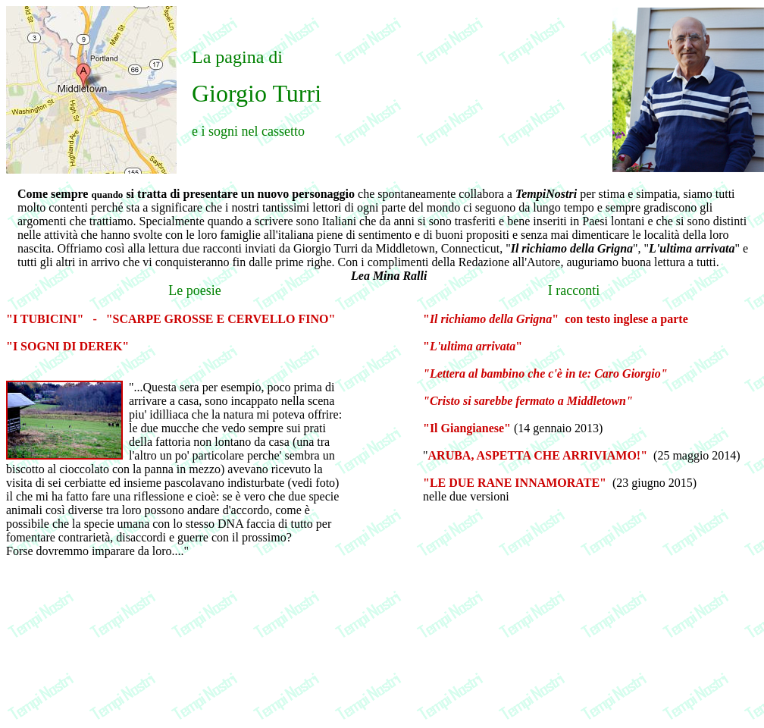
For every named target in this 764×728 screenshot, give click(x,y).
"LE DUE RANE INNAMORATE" (516, 482)
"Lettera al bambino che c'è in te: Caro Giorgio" (545, 373)
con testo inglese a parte (626, 318)
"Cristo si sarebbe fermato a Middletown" (528, 400)
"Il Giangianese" (467, 428)
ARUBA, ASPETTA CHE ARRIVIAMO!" (538, 455)
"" (491, 318)
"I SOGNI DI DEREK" (67, 346)
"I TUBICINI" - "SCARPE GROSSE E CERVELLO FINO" (170, 318)
